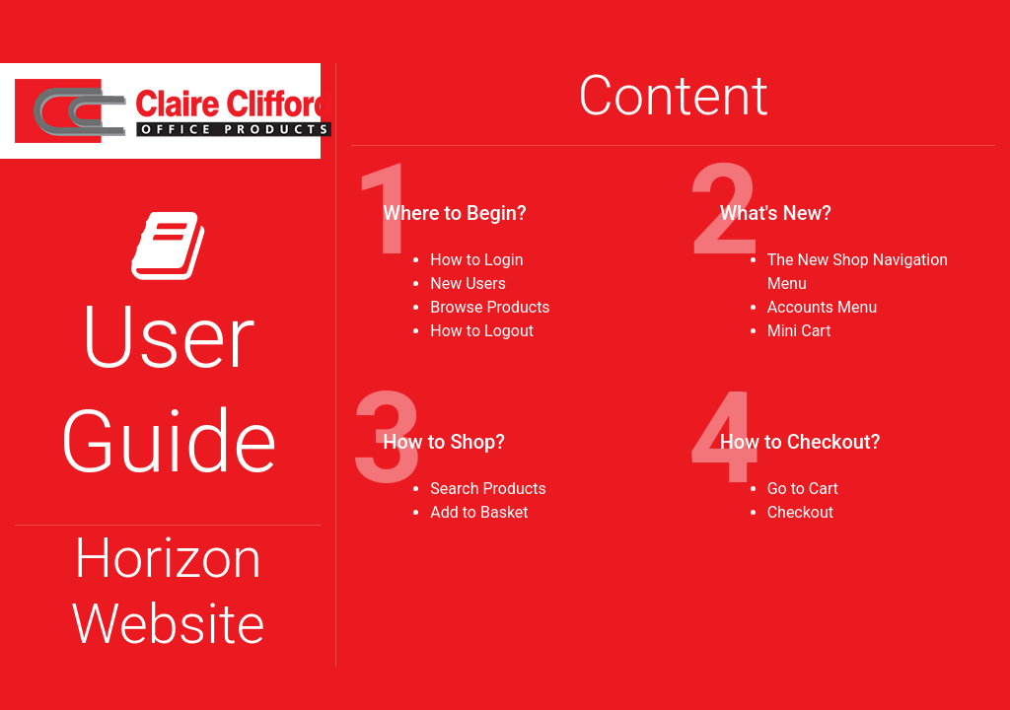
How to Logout (482, 330)
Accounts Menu (822, 307)
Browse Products (489, 307)
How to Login (476, 259)
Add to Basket (479, 512)
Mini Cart (799, 330)
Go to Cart (802, 488)
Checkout (800, 512)
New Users (468, 283)
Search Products (487, 488)
